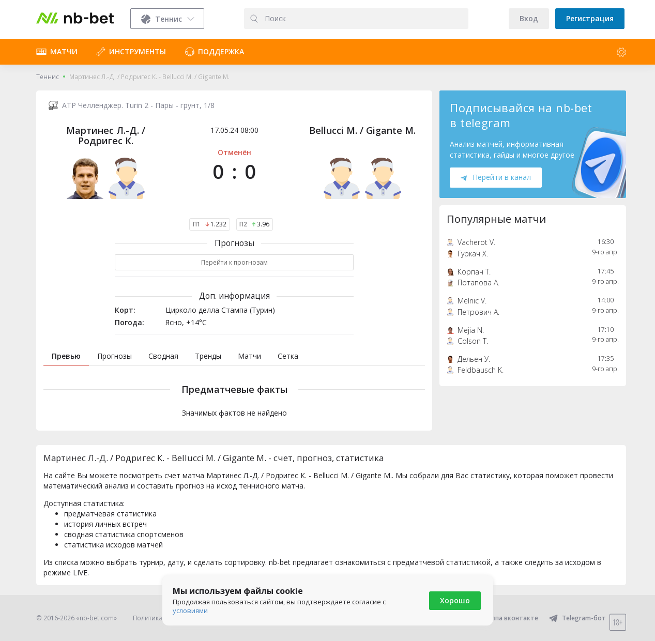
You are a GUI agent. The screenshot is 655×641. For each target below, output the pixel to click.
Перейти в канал (496, 177)
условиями (190, 610)
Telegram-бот (577, 618)
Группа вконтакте (503, 618)
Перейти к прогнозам (234, 262)
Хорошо (455, 600)
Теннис (47, 76)
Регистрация (590, 18)
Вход (529, 18)
